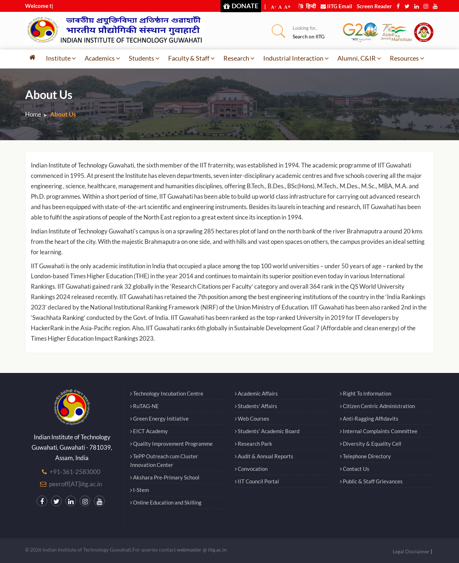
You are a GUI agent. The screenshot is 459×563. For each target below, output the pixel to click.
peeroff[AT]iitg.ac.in (75, 484)
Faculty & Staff (191, 58)
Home (33, 114)
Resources (407, 58)
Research (239, 58)
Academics (102, 58)
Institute (61, 58)
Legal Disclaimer (411, 551)
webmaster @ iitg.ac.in (202, 550)
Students (144, 58)
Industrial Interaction (296, 58)
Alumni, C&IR (359, 58)
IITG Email (336, 6)
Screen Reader (374, 6)
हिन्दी (307, 6)
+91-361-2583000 (74, 472)
